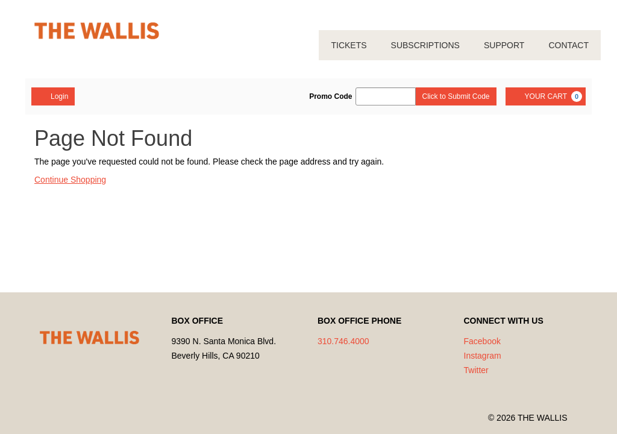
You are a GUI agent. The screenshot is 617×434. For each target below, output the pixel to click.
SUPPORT (504, 45)
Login (53, 96)
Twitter (476, 370)
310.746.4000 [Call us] (343, 341)
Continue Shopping (70, 179)
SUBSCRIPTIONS (425, 45)
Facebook (482, 341)
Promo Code (330, 96)
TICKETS (348, 45)
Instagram (482, 355)
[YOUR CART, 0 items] (546, 96)
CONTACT (568, 45)
